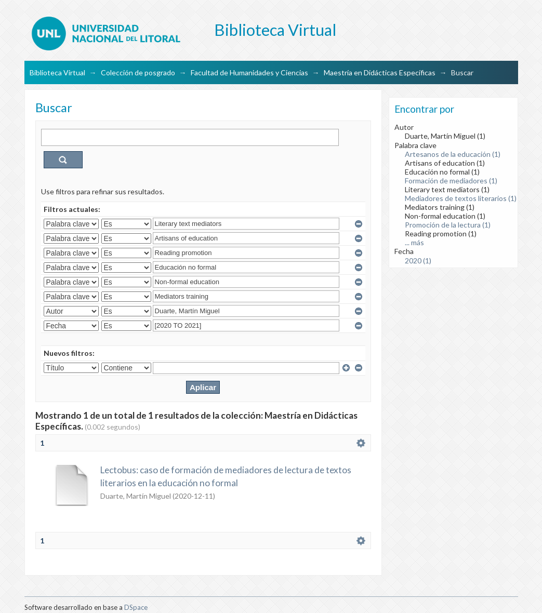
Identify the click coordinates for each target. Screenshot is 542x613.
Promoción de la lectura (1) (448, 224)
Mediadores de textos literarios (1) (461, 198)
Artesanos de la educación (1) (452, 154)
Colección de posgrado (138, 72)
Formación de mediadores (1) (451, 180)
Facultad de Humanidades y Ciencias (249, 72)
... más (414, 242)
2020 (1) (418, 260)
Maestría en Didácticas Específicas (379, 72)
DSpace (136, 607)
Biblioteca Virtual (57, 72)
